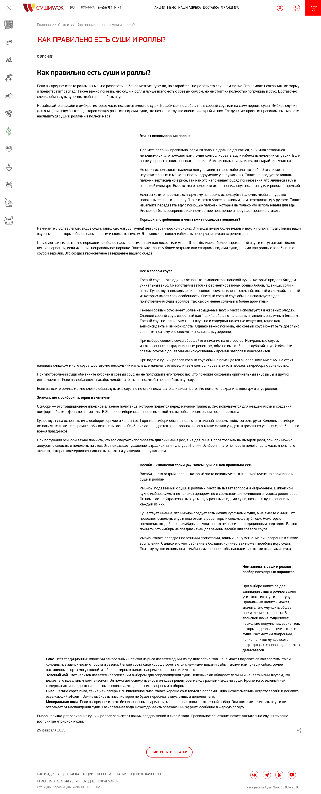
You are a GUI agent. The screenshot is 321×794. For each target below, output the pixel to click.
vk (254, 775)
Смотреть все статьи (169, 752)
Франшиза (230, 7)
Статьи (120, 774)
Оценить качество (145, 774)
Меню (172, 7)
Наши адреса (189, 7)
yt (292, 775)
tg (267, 775)
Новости (104, 774)
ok (279, 775)
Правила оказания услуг (58, 781)
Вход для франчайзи (101, 781)
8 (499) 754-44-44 (109, 8)
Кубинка (88, 7)
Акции (159, 7)
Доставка (211, 7)
